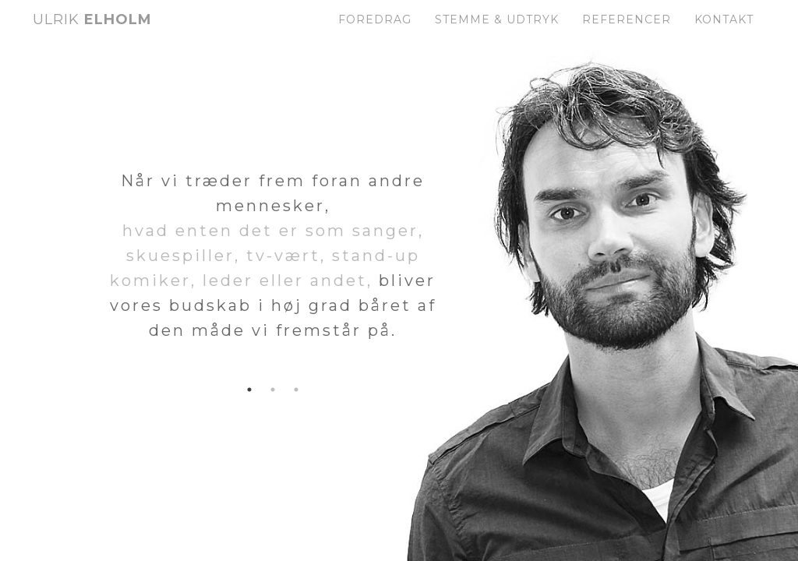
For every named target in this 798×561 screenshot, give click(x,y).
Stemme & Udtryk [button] (497, 35)
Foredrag (374, 35)
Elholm (92, 35)
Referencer (626, 35)
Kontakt (724, 35)
